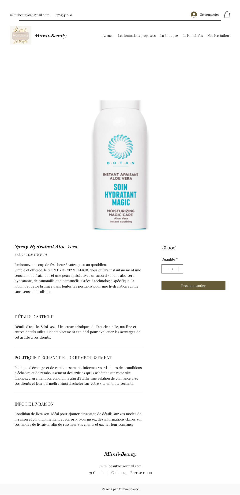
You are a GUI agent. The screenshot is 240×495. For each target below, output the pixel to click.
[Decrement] (165, 269)
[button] (227, 14)
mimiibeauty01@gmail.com (29, 15)
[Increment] (179, 269)
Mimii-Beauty (50, 35)
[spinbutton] (172, 269)
